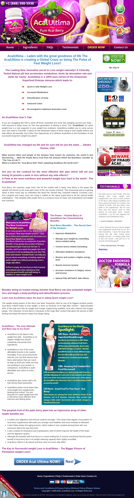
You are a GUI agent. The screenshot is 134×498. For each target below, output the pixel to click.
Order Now (80, 476)
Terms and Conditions (44, 488)
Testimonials (68, 476)
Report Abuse (93, 488)
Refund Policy (79, 488)
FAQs (58, 476)
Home (39, 476)
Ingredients (49, 476)
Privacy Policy (64, 488)
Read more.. (103, 249)
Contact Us (92, 476)
